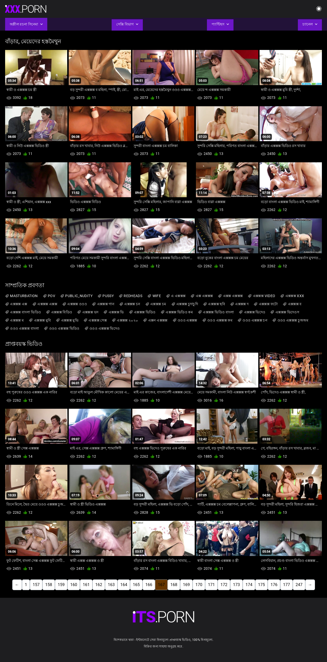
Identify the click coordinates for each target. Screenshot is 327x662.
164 (123, 584)
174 (249, 584)
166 (148, 584)
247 (299, 584)
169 (186, 584)
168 (173, 584)
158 (48, 584)
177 (286, 584)
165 (136, 584)
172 (223, 584)
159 (61, 584)
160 (73, 584)
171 (211, 584)
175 (261, 584)
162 (98, 584)
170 (198, 584)
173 (236, 584)
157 (36, 584)
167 (161, 584)
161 (86, 584)
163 (111, 584)
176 (274, 584)
